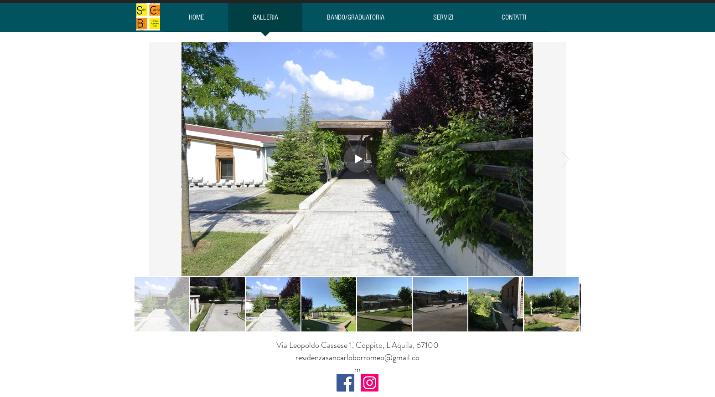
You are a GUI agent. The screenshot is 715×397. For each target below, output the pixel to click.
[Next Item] (565, 159)
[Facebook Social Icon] (345, 383)
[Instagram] (369, 383)
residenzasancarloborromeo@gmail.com (357, 363)
